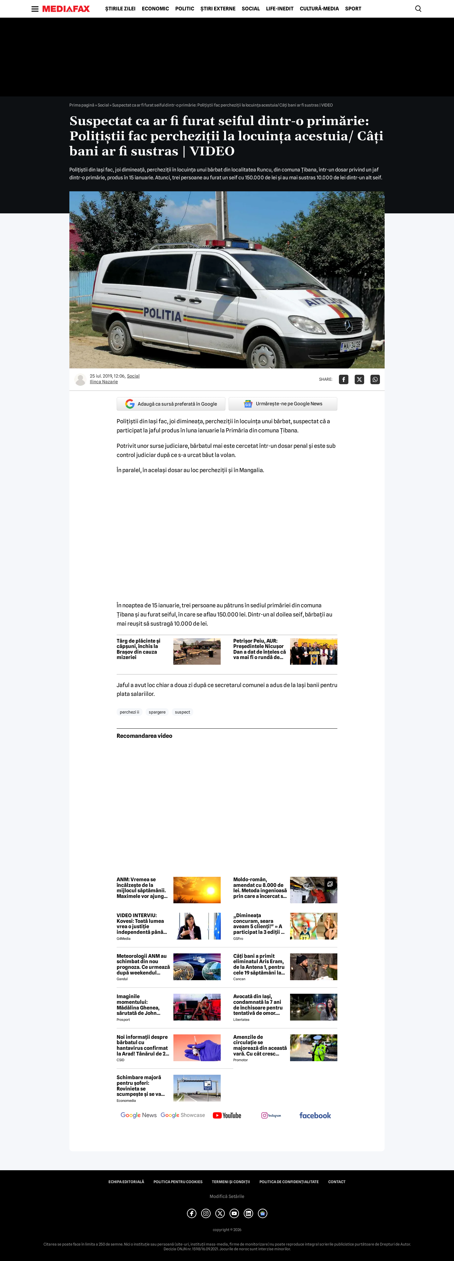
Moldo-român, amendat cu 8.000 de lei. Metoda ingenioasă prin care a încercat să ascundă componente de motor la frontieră (260, 888)
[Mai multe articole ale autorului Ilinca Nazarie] (80, 379)
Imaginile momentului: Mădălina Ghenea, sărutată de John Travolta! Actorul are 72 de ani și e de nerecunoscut (141, 1005)
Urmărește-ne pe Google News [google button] (283, 403)
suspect (182, 711)
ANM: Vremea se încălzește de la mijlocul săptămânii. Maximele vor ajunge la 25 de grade (142, 888)
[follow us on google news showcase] (183, 1116)
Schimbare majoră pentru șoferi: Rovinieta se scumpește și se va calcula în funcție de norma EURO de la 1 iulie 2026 (141, 1086)
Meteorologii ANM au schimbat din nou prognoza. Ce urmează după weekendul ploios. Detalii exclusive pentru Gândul (143, 964)
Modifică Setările (227, 1196)
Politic (184, 8)
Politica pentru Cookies (178, 1182)
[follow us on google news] (139, 1116)
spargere (157, 711)
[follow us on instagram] (271, 1116)
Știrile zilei (120, 8)
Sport (353, 8)
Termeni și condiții (231, 1182)
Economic (155, 8)
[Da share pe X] (359, 379)
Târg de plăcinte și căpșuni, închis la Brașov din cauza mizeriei (138, 649)
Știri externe (218, 8)
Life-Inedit (280, 8)
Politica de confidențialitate (289, 1182)
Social (251, 8)
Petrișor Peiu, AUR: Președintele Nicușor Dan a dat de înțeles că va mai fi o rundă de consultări (259, 649)
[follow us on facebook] (315, 1115)
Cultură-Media (319, 8)
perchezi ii (129, 711)
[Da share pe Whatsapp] (375, 379)
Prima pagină (81, 104)
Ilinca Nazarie (104, 381)
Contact (337, 1182)
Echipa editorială (126, 1182)
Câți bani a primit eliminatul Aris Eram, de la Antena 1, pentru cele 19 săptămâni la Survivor (259, 964)
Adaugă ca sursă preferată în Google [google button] (171, 404)
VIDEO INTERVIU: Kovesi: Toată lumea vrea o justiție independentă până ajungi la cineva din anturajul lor (140, 924)
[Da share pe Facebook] (343, 379)
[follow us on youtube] (227, 1116)
